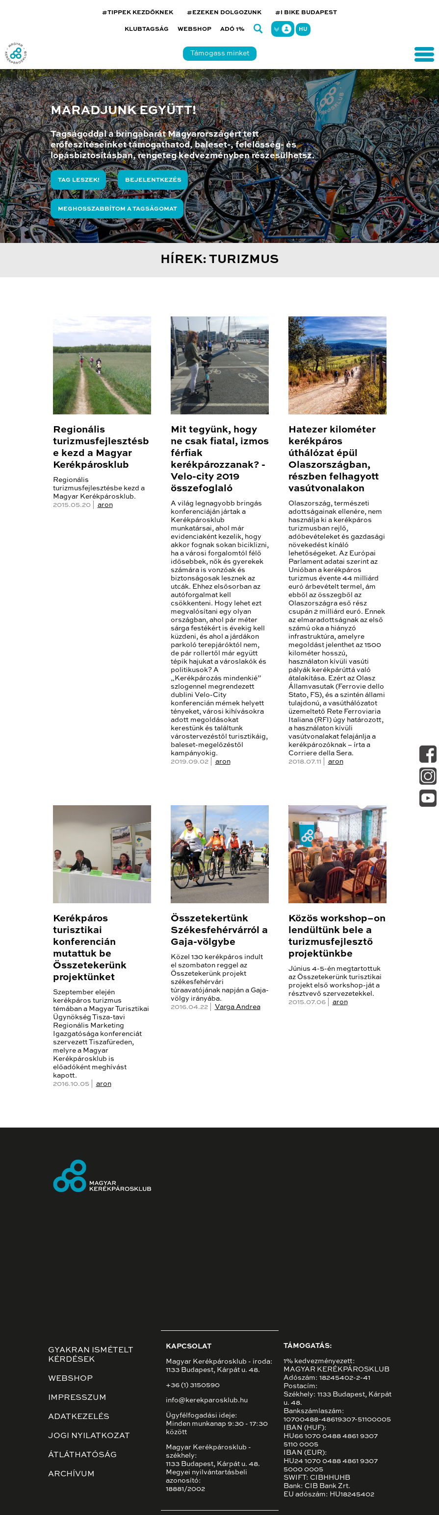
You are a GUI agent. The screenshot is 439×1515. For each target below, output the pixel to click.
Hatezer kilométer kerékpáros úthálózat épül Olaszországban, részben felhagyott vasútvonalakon (333, 459)
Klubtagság (147, 29)
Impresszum (77, 1398)
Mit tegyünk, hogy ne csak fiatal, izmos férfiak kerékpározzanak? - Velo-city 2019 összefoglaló (220, 459)
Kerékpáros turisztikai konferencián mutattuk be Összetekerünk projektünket (90, 948)
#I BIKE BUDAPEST (306, 13)
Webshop (194, 29)
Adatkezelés (78, 1417)
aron (105, 505)
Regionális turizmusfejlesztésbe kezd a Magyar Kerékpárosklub (101, 447)
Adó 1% (232, 29)
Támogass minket (219, 53)
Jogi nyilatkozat (89, 1436)
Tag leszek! (79, 180)
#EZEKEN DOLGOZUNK (224, 13)
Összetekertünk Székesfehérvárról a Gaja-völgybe (219, 930)
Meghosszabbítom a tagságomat (117, 209)
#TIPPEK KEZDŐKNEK (137, 13)
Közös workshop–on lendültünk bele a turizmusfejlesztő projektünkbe (337, 936)
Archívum (71, 1474)
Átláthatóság (82, 1455)
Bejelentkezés (153, 180)
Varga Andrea (237, 1007)
